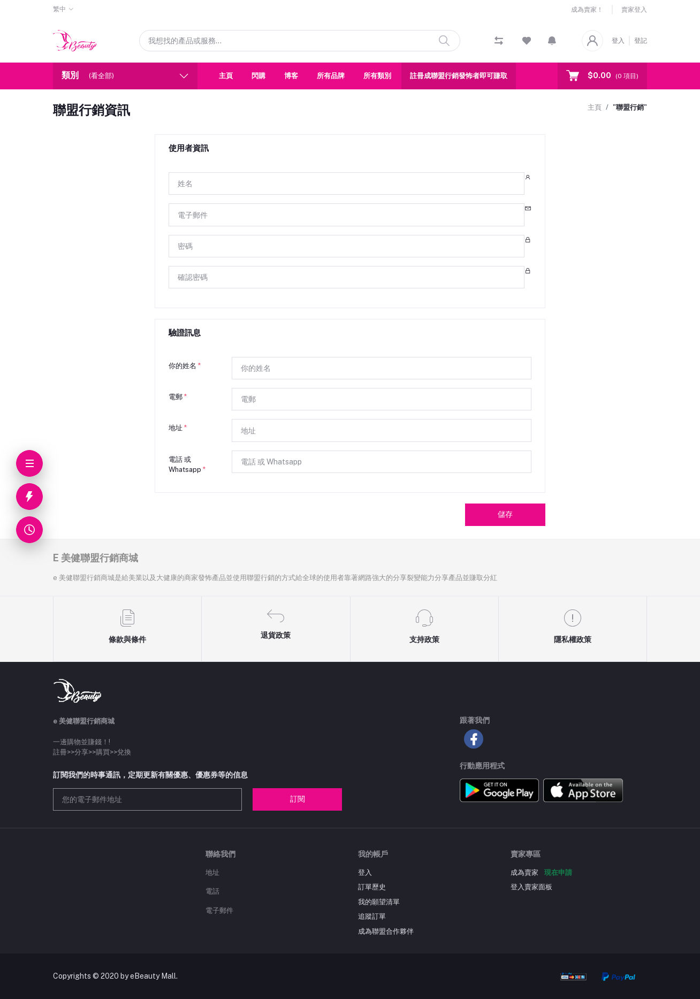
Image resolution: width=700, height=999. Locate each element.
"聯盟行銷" (630, 107)
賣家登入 (634, 9)
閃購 (258, 76)
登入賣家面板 (531, 887)
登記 (640, 40)
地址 (178, 428)
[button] (552, 40)
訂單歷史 (372, 887)
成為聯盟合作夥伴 (386, 931)
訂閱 (297, 799)
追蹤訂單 (372, 916)
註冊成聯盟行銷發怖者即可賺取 (458, 76)
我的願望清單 (379, 902)
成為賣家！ (587, 9)
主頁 (226, 76)
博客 (291, 76)
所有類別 (377, 76)
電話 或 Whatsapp (187, 464)
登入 (618, 40)
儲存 (505, 514)
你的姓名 (185, 366)
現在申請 (558, 872)
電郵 (178, 397)
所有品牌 (331, 76)
